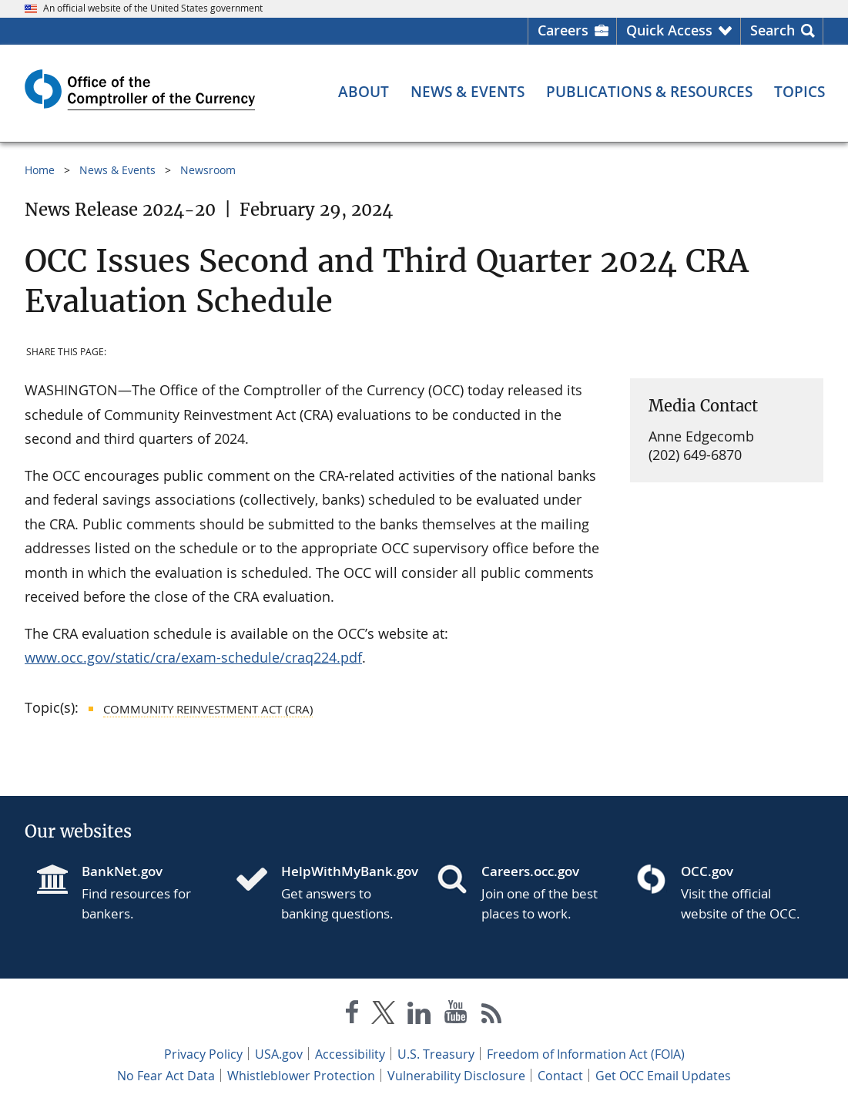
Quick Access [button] (669, 30)
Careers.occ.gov (530, 871)
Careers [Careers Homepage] (563, 30)
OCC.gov (707, 871)
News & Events (117, 170)
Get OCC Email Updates (663, 1075)
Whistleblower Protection (301, 1075)
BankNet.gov (122, 871)
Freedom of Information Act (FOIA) (586, 1054)
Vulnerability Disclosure (456, 1075)
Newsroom (208, 170)
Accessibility (350, 1054)
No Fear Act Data (166, 1075)
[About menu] (364, 92)
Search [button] (772, 30)
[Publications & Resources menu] (649, 92)
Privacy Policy (203, 1054)
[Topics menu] (799, 92)
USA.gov (279, 1054)
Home (40, 170)
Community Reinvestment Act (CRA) (208, 709)
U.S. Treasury (435, 1054)
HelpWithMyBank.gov (346, 871)
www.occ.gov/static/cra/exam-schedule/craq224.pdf (193, 657)
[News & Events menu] (467, 92)
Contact (560, 1075)
